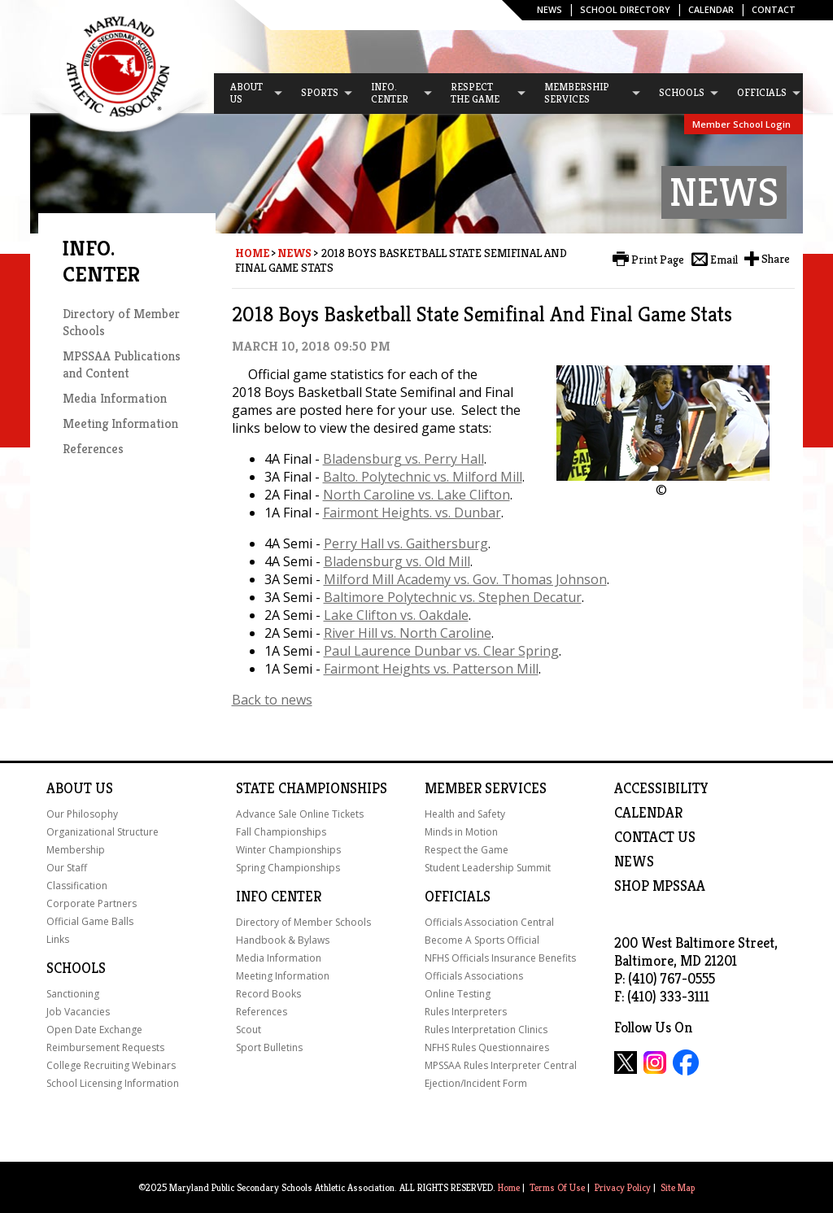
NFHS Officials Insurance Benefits (500, 958)
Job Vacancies (78, 1012)
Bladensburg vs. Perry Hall (403, 459)
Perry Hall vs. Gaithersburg (406, 543)
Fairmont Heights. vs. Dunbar (412, 512)
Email (724, 259)
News (549, 9)
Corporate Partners (91, 903)
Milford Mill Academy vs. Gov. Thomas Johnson (465, 579)
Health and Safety (465, 814)
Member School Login (741, 124)
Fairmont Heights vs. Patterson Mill (431, 669)
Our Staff (66, 868)
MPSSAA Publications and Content (122, 364)
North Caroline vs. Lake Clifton (416, 495)
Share (775, 258)
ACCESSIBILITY (661, 788)
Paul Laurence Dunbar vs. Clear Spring (441, 651)
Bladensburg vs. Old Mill (397, 561)
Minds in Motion (461, 832)
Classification (76, 885)
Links (57, 939)
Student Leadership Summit (488, 868)
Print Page (657, 259)
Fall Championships (281, 832)
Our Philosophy (82, 814)
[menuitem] (249, 93)
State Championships (311, 788)
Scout (248, 1029)
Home (252, 253)
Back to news (272, 700)
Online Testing (458, 994)
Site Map (678, 1187)
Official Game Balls (89, 921)
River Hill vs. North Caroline (407, 633)
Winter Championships (288, 850)
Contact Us (655, 837)
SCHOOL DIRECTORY (625, 9)
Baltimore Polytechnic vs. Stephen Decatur (453, 597)
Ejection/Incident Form (476, 1083)
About (69, 788)
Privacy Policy (623, 1187)
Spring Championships (288, 868)
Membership (75, 850)
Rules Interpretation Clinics (486, 1029)
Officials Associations (474, 976)
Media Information (115, 398)
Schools (76, 968)
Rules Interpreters (466, 1012)
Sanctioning (72, 994)
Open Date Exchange (94, 1029)
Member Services (486, 788)
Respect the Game (466, 850)
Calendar (711, 9)
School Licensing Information (112, 1083)
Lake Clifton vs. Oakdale (396, 615)
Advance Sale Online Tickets (300, 814)
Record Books (268, 994)
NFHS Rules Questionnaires (487, 1047)
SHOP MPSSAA (659, 886)
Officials (458, 896)
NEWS (634, 861)
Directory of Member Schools (303, 922)
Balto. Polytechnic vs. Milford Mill (422, 477)
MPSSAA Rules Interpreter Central (501, 1065)
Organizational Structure (102, 832)
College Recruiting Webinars (111, 1065)
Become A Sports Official (482, 940)
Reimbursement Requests (105, 1047)
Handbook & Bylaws (282, 940)
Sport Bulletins (269, 1047)
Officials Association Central (489, 922)
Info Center (278, 896)
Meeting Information (120, 423)
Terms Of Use (557, 1187)
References (93, 448)
